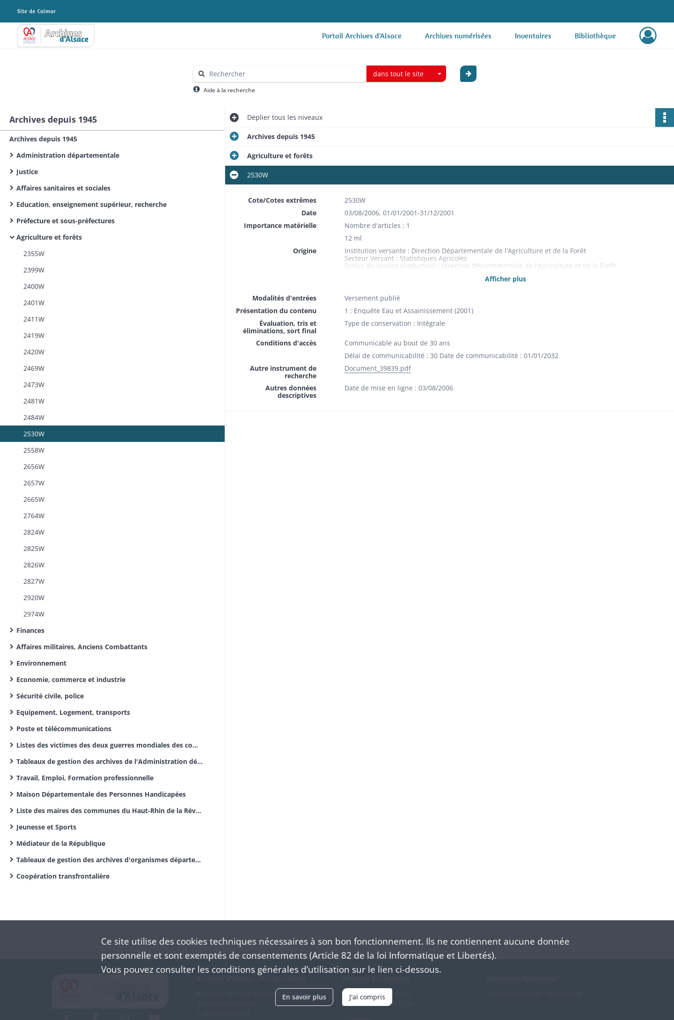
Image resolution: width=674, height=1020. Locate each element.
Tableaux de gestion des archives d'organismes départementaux (110, 859)
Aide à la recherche (229, 90)
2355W (33, 253)
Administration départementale (67, 155)
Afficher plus (505, 278)
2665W (33, 499)
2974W (33, 613)
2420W (33, 351)
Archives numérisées (458, 35)
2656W (33, 466)
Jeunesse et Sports (46, 826)
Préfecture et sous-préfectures (65, 220)
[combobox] (406, 74)
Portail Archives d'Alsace (362, 35)
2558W (33, 450)
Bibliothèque (595, 35)
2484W (33, 417)
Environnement (41, 663)
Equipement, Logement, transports (73, 712)
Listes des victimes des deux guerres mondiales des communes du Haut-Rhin (110, 745)
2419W (33, 335)
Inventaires (533, 35)
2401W (33, 302)
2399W (33, 269)
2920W (33, 597)
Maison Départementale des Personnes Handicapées (101, 794)
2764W (33, 515)
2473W (33, 384)
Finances (30, 630)
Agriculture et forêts (49, 237)
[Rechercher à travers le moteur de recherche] (284, 74)
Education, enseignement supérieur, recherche (91, 204)
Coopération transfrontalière (63, 876)
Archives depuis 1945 (43, 138)
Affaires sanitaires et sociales (63, 187)
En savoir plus (304, 996)
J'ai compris (367, 996)
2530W (33, 433)
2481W (33, 400)
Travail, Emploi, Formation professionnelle (85, 777)
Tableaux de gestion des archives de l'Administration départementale (110, 761)
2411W (33, 319)
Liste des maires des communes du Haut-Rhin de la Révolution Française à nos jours (110, 810)
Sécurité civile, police (50, 695)
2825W (33, 548)
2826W (33, 564)
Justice (27, 171)
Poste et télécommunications (63, 728)
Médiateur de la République (60, 843)
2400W (33, 286)
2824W (33, 532)
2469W (33, 368)
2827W (33, 581)
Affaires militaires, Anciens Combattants (81, 646)
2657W (33, 482)
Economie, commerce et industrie (70, 679)
